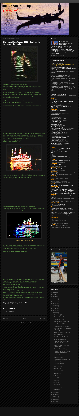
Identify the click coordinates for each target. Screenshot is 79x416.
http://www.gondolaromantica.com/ (63, 174)
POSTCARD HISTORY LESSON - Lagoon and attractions (63, 352)
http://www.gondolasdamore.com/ (60, 136)
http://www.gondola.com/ (57, 117)
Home (25, 318)
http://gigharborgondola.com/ (58, 220)
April (55, 382)
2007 (54, 401)
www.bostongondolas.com (58, 170)
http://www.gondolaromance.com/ (60, 122)
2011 (54, 392)
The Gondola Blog (16, 6)
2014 (54, 308)
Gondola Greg (64, 41)
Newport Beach (16, 304)
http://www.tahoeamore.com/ (58, 144)
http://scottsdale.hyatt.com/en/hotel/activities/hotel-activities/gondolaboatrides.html (63, 104)
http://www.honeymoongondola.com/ (60, 227)
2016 (54, 303)
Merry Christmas (58, 334)
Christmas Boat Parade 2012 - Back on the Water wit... (62, 342)
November (57, 366)
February (56, 387)
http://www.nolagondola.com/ (58, 166)
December (57, 315)
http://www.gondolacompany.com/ (60, 113)
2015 (54, 306)
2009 (54, 397)
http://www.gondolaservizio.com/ (59, 141)
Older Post (42, 318)
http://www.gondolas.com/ (58, 125)
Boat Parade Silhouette (60, 339)
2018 (54, 299)
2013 (54, 310)
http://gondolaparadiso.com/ (58, 139)
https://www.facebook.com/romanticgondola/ (63, 158)
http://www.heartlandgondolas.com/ (60, 182)
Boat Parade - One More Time (62, 336)
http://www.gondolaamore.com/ (59, 133)
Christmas (9, 304)
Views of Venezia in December (62, 332)
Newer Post (6, 318)
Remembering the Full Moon (61, 326)
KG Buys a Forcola (59, 319)
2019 (54, 296)
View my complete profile (57, 55)
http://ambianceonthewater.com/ (59, 178)
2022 (54, 292)
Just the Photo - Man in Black (62, 321)
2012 (54, 313)
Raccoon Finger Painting (60, 349)
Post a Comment (9, 311)
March (56, 384)
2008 (54, 399)
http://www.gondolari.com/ (58, 205)
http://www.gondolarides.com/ (59, 120)
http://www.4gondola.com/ (58, 162)
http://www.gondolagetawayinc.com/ (60, 131)
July (55, 375)
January (56, 389)
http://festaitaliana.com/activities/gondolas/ (62, 215)
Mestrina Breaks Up (59, 355)
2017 (54, 301)
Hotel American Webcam (60, 324)
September (57, 371)
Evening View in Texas (60, 317)
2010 (54, 394)
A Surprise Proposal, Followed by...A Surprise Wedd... (62, 360)
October (56, 368)
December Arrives (59, 363)
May (55, 380)
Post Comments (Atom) (27, 323)
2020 (54, 294)
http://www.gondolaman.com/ (58, 150)
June (55, 377)
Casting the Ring (58, 357)
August (56, 373)
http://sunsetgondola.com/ (68, 128)
